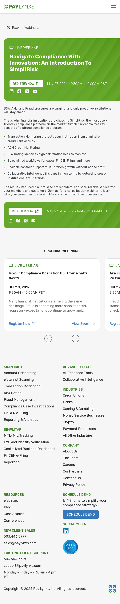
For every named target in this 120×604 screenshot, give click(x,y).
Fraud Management (19, 400)
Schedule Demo (81, 514)
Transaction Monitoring (22, 386)
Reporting (12, 462)
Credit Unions (73, 395)
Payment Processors (79, 429)
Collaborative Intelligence (83, 379)
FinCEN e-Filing (16, 413)
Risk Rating (13, 393)
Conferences (14, 521)
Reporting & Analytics (21, 420)
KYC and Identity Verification (26, 442)
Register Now (26, 83)
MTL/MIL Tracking (18, 435)
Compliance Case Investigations (29, 406)
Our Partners (72, 471)
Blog (7, 507)
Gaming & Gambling (78, 409)
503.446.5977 (15, 536)
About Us (70, 451)
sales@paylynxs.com (20, 543)
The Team (70, 458)
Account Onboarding (20, 373)
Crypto (68, 422)
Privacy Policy (74, 485)
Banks (68, 402)
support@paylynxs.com (22, 566)
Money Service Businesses (83, 415)
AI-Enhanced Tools (78, 373)
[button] (48, 338)
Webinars (11, 500)
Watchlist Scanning (19, 379)
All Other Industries (78, 435)
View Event (83, 324)
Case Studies (14, 514)
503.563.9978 (15, 559)
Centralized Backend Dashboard (29, 449)
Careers (69, 465)
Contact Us (72, 478)
